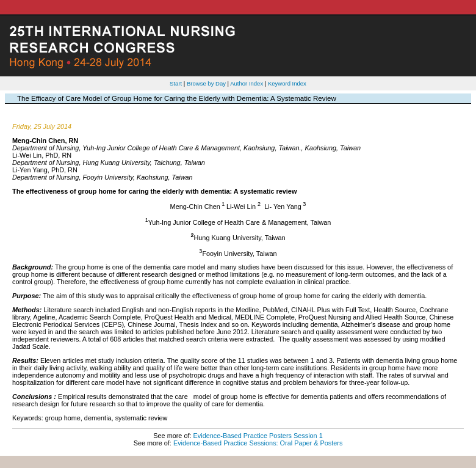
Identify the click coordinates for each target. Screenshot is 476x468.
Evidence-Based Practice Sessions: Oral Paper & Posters (257, 443)
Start (176, 83)
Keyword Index (287, 83)
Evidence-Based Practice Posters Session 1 (258, 435)
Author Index (246, 83)
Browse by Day (206, 83)
